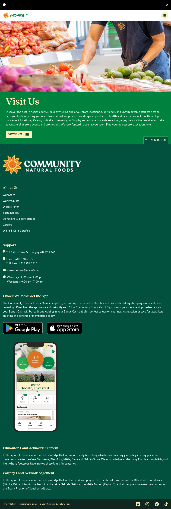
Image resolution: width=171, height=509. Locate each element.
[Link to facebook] (138, 504)
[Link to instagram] (147, 504)
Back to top (156, 140)
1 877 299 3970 (28, 263)
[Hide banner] (167, 5)
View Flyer (18, 134)
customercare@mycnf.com (23, 270)
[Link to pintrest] (157, 504)
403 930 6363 (24, 259)
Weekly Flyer (11, 207)
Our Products (11, 201)
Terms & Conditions (27, 503)
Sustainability (11, 213)
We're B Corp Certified (16, 231)
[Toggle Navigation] (164, 15)
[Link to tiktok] (166, 504)
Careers (7, 225)
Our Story (9, 195)
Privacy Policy (9, 503)
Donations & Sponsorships (19, 219)
